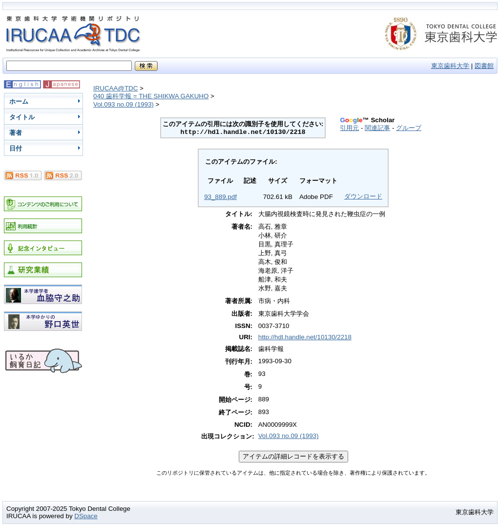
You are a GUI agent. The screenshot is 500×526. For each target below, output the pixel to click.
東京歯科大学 (450, 65)
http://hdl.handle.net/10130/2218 (305, 337)
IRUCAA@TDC (115, 88)
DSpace (85, 516)
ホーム (18, 101)
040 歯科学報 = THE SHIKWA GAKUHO (150, 96)
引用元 (349, 128)
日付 (15, 148)
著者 (15, 132)
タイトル (22, 117)
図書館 (484, 65)
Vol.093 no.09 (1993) (123, 104)
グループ (408, 128)
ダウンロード (363, 196)
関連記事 (377, 128)
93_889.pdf (220, 196)
